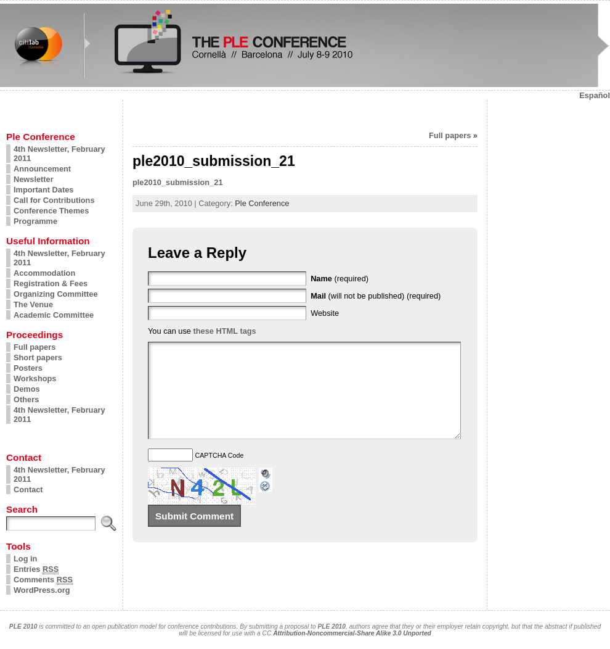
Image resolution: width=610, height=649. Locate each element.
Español (594, 95)
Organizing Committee (56, 294)
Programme (35, 221)
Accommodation (44, 273)
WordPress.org (42, 590)
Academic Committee (54, 315)
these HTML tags (224, 331)
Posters (28, 368)
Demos (27, 389)
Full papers (34, 347)
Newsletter (34, 179)
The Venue (33, 304)
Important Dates (43, 189)
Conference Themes (51, 210)
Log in (25, 558)
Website (325, 313)
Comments (43, 580)
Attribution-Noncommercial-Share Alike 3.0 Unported (352, 633)
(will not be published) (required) (376, 295)
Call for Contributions (54, 200)
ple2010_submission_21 (177, 182)
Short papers (38, 357)
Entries (36, 569)
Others (26, 399)
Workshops (35, 378)
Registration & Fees (50, 283)
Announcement (42, 168)
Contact (28, 489)
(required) (339, 278)
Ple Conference (262, 203)
